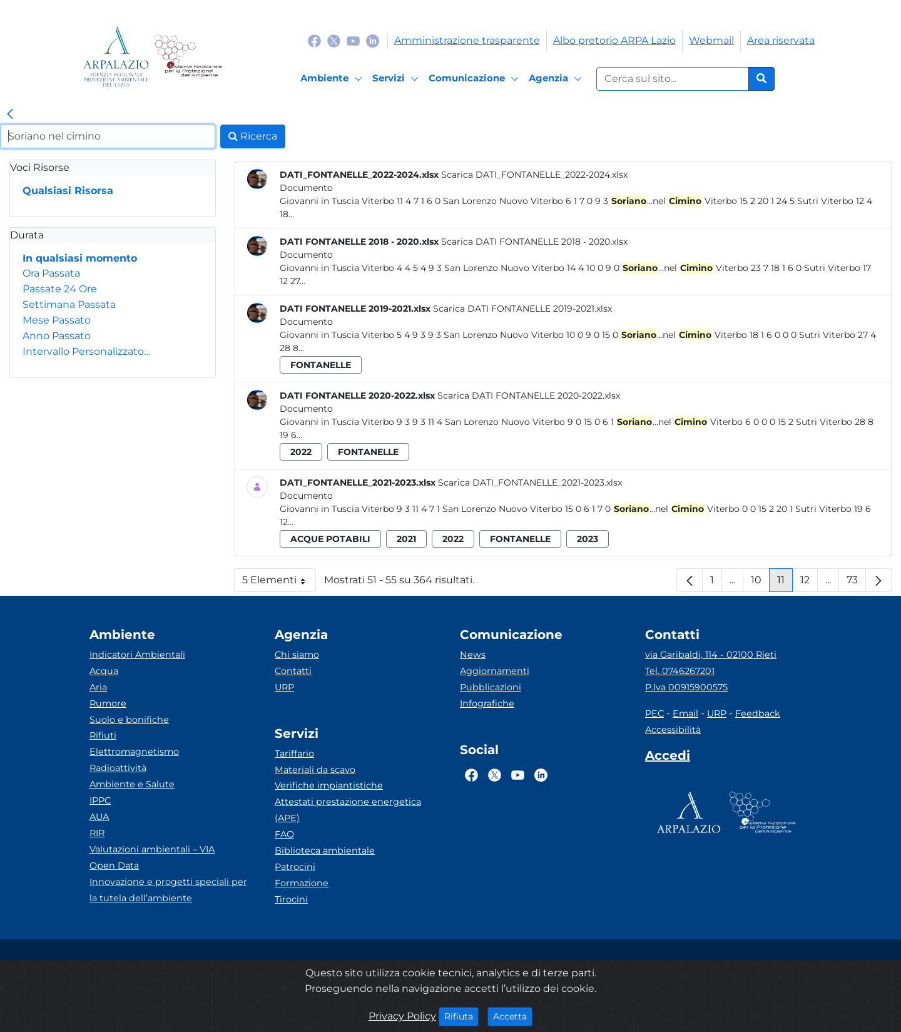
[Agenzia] (557, 79)
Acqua (103, 671)
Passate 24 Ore (60, 289)
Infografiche (487, 703)
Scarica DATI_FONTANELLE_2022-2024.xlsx (534, 174)
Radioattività (117, 768)
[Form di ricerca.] (672, 79)
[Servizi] (397, 79)
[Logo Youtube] (353, 40)
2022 (301, 451)
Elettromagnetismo (134, 751)
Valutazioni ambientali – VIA (152, 849)
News (473, 654)
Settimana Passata (69, 304)
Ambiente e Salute (132, 784)
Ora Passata (51, 273)
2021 (406, 538)
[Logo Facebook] (314, 40)
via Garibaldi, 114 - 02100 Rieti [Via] (710, 654)
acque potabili (330, 538)
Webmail (711, 40)
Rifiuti (102, 735)
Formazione (301, 883)
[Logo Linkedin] (372, 40)
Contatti (293, 671)
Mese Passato (57, 320)
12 (809, 583)
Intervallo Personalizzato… (86, 351)
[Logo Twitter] (333, 40)
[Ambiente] (333, 79)
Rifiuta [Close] (461, 1015)
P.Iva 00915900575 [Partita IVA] (686, 687)
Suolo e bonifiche (129, 719)
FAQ (284, 834)
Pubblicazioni (490, 687)
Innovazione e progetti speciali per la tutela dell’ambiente (168, 890)
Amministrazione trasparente (467, 40)
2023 (587, 538)
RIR (96, 833)
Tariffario (294, 753)
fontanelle (320, 364)
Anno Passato (57, 336)
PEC (654, 713)
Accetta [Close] (512, 1015)
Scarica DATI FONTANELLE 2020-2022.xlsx (528, 395)
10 (760, 583)
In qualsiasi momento (80, 258)
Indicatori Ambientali (137, 654)
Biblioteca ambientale (325, 850)
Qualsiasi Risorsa (68, 191)
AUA (99, 816)
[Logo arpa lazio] (116, 56)
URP (284, 687)
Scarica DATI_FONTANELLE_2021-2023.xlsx (530, 482)
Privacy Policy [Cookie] (402, 1016)
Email (685, 713)
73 (856, 583)
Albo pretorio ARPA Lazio (614, 40)
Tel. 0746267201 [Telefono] (680, 671)
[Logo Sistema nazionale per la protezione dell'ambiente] (188, 56)
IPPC (100, 800)
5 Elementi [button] (279, 583)
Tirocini (291, 899)
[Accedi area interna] (667, 758)
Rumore (107, 703)
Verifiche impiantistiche (329, 785)
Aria (98, 687)
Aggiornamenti (494, 671)
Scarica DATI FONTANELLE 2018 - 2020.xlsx (534, 241)
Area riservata (781, 40)
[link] (10, 115)
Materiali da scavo (315, 769)
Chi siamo (297, 654)
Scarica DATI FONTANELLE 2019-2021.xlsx (522, 308)
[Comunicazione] (475, 79)
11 (785, 583)
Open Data (114, 865)
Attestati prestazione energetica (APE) (348, 810)
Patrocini (295, 866)
